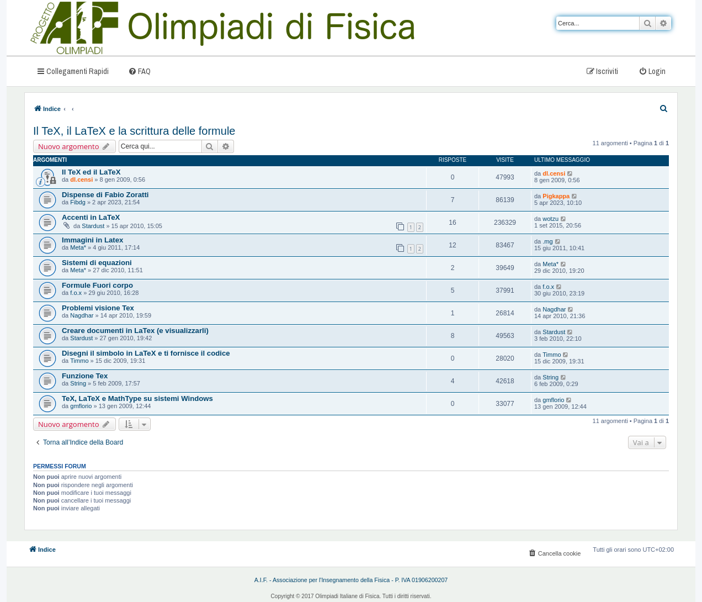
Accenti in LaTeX (91, 217)
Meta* (78, 247)
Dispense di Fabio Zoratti (105, 195)
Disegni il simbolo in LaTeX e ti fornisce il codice (146, 353)
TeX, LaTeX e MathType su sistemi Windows (137, 398)
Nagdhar (81, 315)
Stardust (93, 226)
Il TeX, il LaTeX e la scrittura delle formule (134, 131)
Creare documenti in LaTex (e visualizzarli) (135, 330)
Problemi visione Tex (98, 308)
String (78, 383)
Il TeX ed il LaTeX (91, 172)
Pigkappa (556, 196)
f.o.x (76, 292)
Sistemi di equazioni (97, 262)
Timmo (79, 360)
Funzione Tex (85, 376)
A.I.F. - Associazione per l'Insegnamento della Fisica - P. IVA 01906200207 (351, 580)
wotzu (551, 218)
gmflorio (81, 406)
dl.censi (81, 179)
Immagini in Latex (92, 240)
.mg (547, 241)
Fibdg (78, 202)
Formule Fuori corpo (97, 285)
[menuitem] (139, 71)
